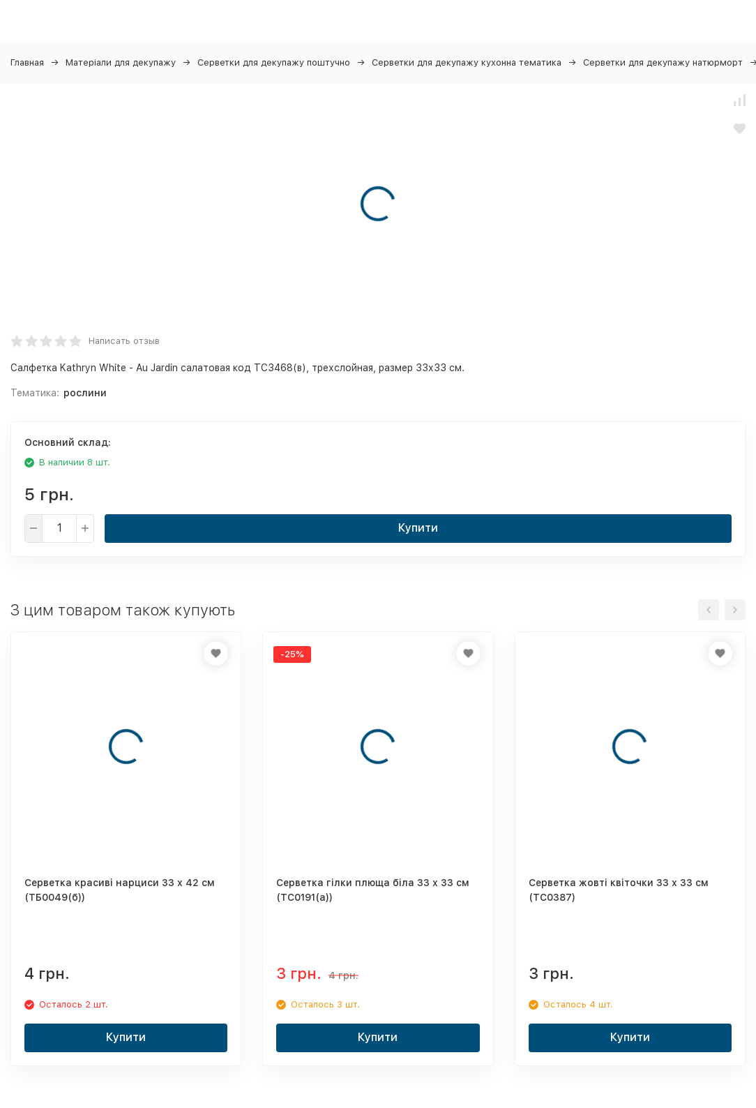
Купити (418, 527)
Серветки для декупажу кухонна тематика (466, 62)
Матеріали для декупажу (121, 62)
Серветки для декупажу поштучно (273, 62)
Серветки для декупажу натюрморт (663, 62)
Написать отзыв (124, 341)
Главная (27, 62)
